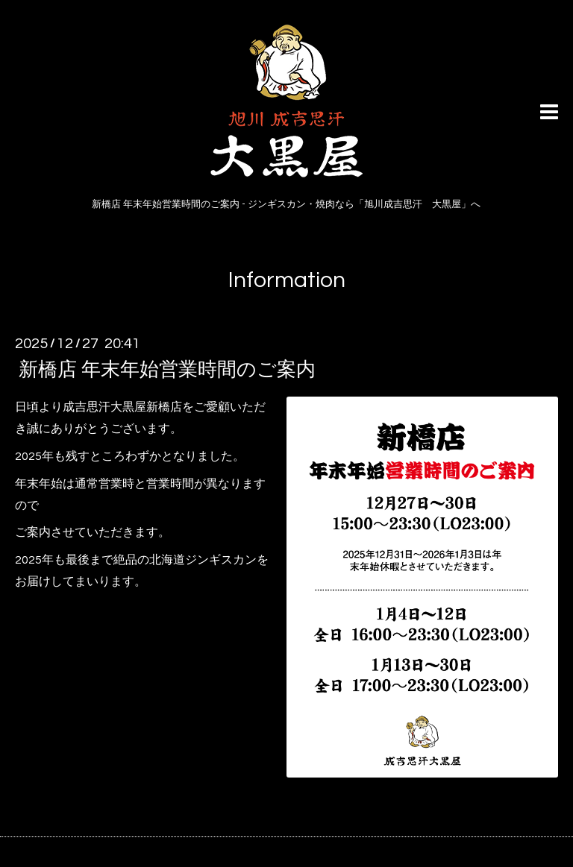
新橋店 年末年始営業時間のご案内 (167, 369)
